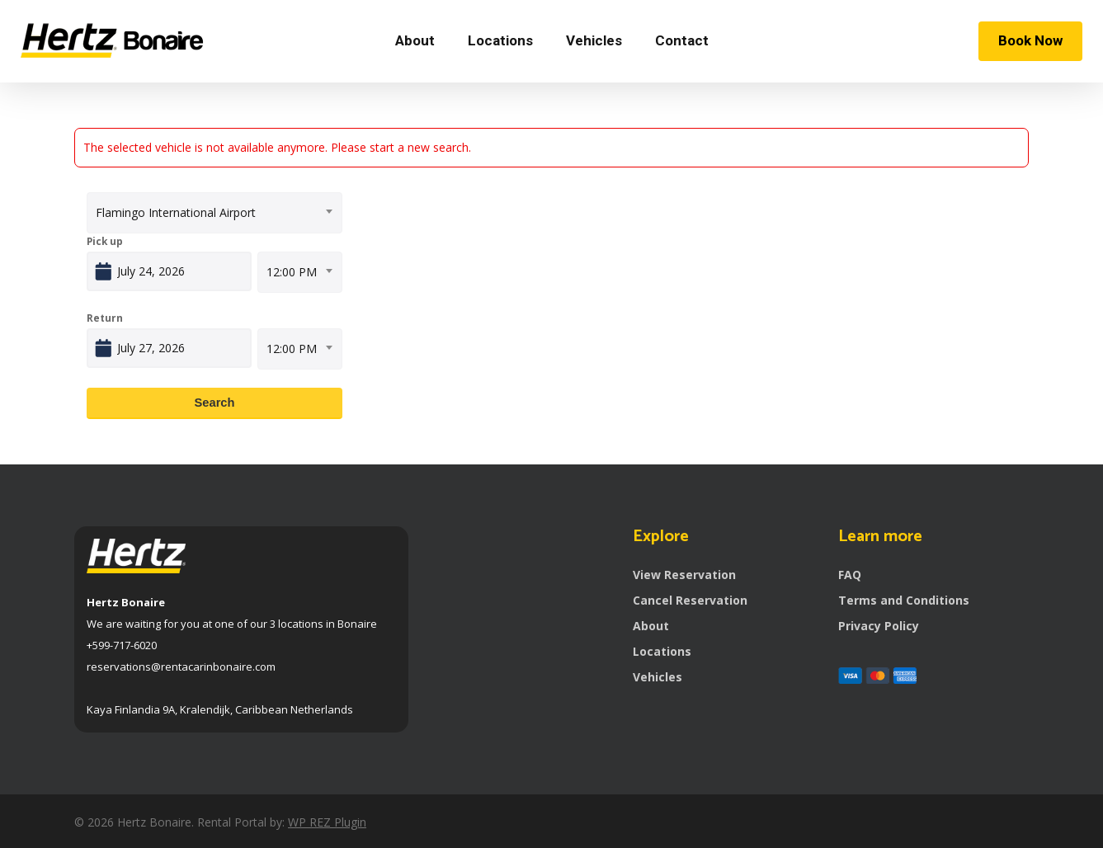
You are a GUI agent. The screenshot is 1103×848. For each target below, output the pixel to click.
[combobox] (214, 212)
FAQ (849, 574)
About (651, 626)
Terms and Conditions (903, 600)
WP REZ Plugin (327, 822)
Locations (662, 651)
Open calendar (245, 267)
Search (215, 402)
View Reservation (684, 574)
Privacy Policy (878, 626)
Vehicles (657, 677)
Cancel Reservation (690, 600)
